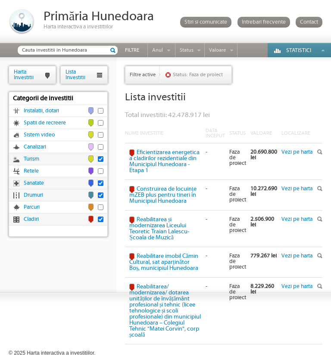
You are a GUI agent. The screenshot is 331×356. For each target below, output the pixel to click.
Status (187, 50)
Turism (31, 159)
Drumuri (33, 195)
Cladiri (31, 219)
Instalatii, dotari (41, 111)
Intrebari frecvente (264, 22)
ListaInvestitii (75, 74)
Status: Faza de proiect (198, 74)
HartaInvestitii (24, 74)
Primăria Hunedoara (99, 16)
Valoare (217, 50)
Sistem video (39, 135)
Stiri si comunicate (205, 22)
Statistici (298, 50)
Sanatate (34, 183)
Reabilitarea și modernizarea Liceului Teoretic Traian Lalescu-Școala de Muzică (159, 229)
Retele (31, 171)
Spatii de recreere (45, 123)
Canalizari (35, 147)
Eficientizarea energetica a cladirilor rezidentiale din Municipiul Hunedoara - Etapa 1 (164, 161)
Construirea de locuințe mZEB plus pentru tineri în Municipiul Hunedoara (163, 195)
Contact (309, 22)
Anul (157, 50)
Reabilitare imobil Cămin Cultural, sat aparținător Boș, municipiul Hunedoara (163, 262)
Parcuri (32, 207)
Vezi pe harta (296, 152)
